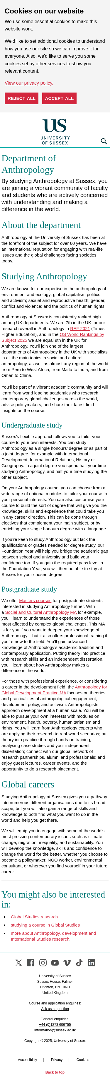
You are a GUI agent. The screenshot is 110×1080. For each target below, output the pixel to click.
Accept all (59, 98)
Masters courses (35, 600)
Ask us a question (55, 1009)
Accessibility (27, 1060)
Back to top (55, 1072)
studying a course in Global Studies (45, 924)
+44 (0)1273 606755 (55, 1025)
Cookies (83, 1060)
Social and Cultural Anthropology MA (41, 612)
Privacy (56, 1060)
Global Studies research (34, 916)
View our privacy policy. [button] (29, 83)
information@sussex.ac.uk (55, 1030)
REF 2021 (80, 328)
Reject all (21, 98)
